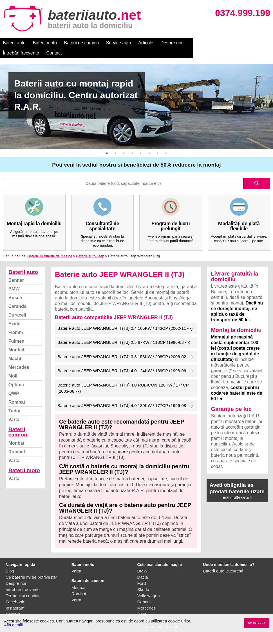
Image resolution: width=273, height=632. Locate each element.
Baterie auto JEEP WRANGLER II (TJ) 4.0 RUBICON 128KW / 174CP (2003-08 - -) (123, 378)
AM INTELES (256, 622)
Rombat (16, 392)
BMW (14, 278)
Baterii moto (45, 42)
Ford (141, 573)
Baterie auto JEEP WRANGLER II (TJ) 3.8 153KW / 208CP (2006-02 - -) (125, 346)
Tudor (14, 400)
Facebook (15, 591)
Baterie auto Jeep (90, 246)
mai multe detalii (237, 487)
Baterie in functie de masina (49, 246)
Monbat (16, 339)
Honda (143, 610)
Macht (14, 348)
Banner (16, 270)
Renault (144, 591)
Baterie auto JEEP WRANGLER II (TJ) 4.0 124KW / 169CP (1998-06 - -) (125, 360)
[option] (136, 96)
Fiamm (15, 322)
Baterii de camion (81, 42)
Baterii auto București (223, 560)
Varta (13, 409)
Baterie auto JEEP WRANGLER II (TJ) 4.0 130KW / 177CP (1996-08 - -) (125, 395)
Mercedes (18, 357)
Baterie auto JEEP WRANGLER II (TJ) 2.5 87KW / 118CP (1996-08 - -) (123, 332)
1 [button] (107, 143)
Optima (16, 374)
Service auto (118, 42)
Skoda (143, 579)
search (257, 173)
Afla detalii (13, 625)
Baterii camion (17, 422)
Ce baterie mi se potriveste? (32, 567)
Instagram (15, 597)
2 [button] (115, 143)
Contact (239, 42)
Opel (141, 604)
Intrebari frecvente (23, 579)
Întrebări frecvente (206, 42)
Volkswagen (148, 585)
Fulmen (16, 331)
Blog (10, 560)
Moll (12, 365)
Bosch (15, 287)
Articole (145, 42)
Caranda (17, 296)
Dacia (142, 567)
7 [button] (157, 143)
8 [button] (166, 143)
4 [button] (132, 143)
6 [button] (149, 143)
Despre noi (171, 42)
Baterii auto (14, 42)
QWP (13, 383)
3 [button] (124, 143)
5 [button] (141, 143)
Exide (14, 313)
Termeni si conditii (22, 585)
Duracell (17, 305)
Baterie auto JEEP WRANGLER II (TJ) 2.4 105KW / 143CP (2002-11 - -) (125, 318)
